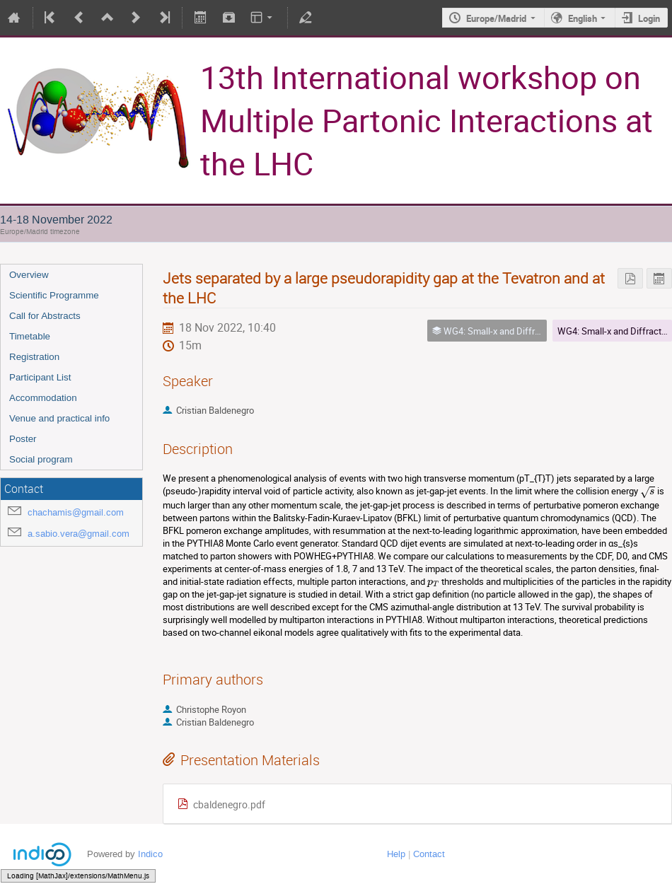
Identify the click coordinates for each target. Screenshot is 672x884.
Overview (29, 274)
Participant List (40, 377)
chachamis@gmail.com (76, 512)
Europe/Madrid (496, 18)
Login (649, 18)
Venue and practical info (59, 418)
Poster (23, 439)
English (582, 18)
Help (396, 854)
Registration (34, 356)
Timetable (29, 336)
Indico (150, 854)
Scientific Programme (54, 295)
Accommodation (43, 397)
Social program (41, 459)
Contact (429, 854)
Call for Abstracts (45, 315)
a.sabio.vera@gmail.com (78, 534)
